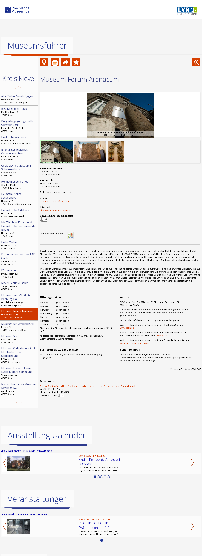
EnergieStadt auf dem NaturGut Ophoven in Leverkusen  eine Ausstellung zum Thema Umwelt (88, 386)
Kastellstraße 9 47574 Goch (19, 339)
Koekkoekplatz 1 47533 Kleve (19, 111)
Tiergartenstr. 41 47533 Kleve (19, 373)
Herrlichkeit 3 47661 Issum (19, 229)
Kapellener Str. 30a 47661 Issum (19, 154)
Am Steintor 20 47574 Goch (19, 259)
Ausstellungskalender (47, 435)
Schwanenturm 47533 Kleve (19, 170)
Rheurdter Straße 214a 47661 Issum (19, 126)
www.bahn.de (127, 327)
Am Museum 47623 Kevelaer (19, 389)
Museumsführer (37, 45)
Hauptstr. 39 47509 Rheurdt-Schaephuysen (19, 198)
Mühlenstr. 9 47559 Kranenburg (19, 355)
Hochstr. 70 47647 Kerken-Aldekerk (19, 213)
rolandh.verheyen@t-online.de (55, 201)
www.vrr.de (161, 335)
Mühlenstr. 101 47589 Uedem (19, 245)
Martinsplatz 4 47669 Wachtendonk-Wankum (19, 140)
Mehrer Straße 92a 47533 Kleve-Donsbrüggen (19, 99)
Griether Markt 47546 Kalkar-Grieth (19, 184)
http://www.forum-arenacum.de (56, 210)
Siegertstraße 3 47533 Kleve (19, 286)
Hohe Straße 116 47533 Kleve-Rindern (19, 314)
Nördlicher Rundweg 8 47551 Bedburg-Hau (19, 300)
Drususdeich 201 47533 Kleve (19, 273)
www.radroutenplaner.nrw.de (135, 343)
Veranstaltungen (38, 498)
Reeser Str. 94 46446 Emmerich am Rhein (19, 326)
